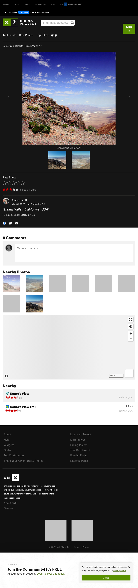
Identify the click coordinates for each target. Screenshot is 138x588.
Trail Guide (9, 35)
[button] (4, 223)
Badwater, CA (38, 204)
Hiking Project (78, 444)
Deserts (19, 45)
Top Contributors (14, 455)
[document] (106, 572)
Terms (76, 547)
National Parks (79, 460)
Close (106, 577)
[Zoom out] (130, 338)
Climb (6, 4)
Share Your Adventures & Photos (23, 460)
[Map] (69, 347)
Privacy (85, 547)
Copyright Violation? (69, 147)
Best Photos (26, 35)
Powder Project (79, 455)
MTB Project (77, 439)
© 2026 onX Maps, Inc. (60, 547)
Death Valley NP (34, 45)
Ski (53, 4)
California (8, 45)
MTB (17, 4)
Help (7, 439)
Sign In (129, 28)
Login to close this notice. (51, 573)
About (7, 434)
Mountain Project (80, 434)
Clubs (7, 450)
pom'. (10, 214)
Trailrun (40, 4)
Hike (27, 4)
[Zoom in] (130, 333)
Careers (8, 508)
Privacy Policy (119, 570)
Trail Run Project (80, 450)
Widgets (9, 444)
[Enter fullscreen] (130, 319)
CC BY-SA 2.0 (27, 214)
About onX (10, 503)
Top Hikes (42, 35)
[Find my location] (130, 326)
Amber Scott (19, 200)
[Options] (129, 373)
